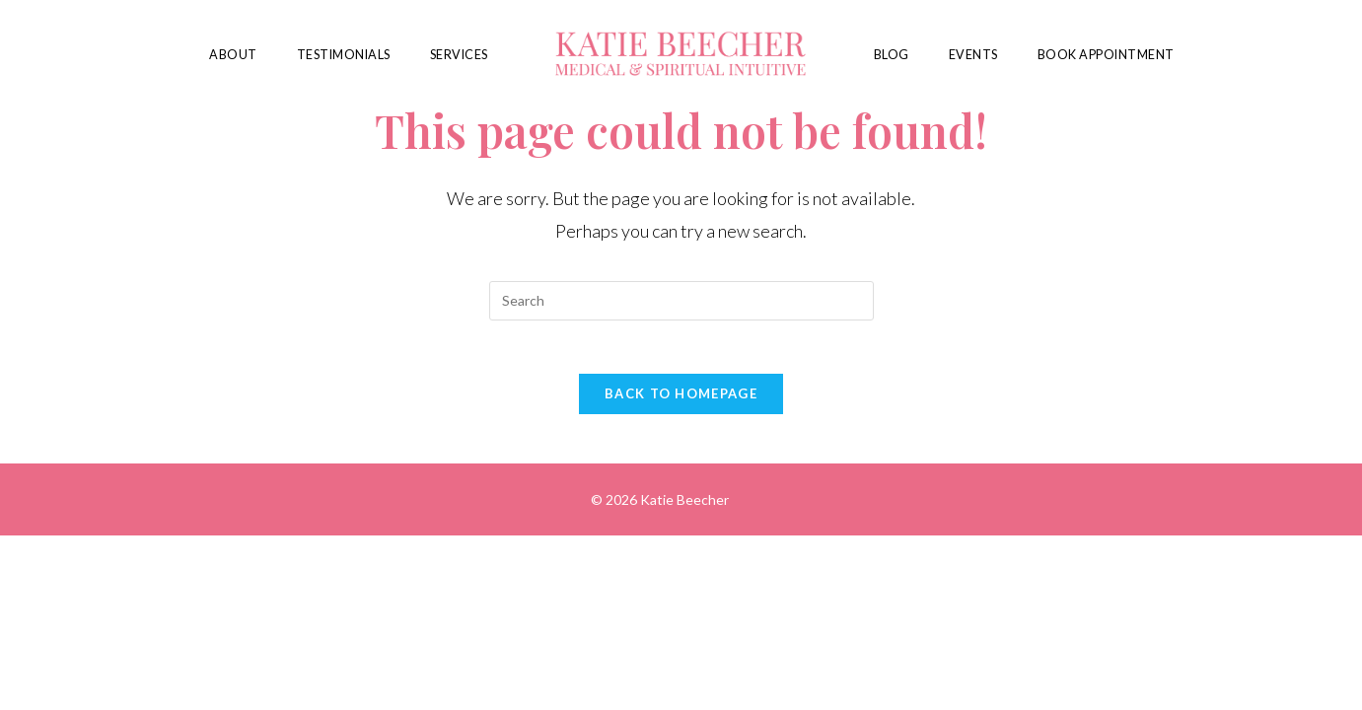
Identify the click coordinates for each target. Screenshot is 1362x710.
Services (459, 54)
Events (973, 54)
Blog (891, 54)
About (233, 54)
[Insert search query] (681, 300)
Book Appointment (1106, 54)
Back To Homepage (681, 399)
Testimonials (344, 54)
